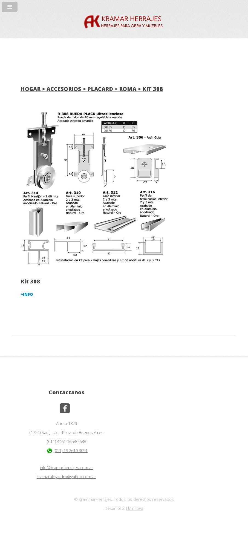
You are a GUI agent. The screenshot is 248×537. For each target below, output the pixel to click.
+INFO (27, 294)
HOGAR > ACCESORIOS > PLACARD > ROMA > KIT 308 (92, 89)
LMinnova (134, 508)
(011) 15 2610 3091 (66, 450)
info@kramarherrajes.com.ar (66, 467)
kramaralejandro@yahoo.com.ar (66, 476)
